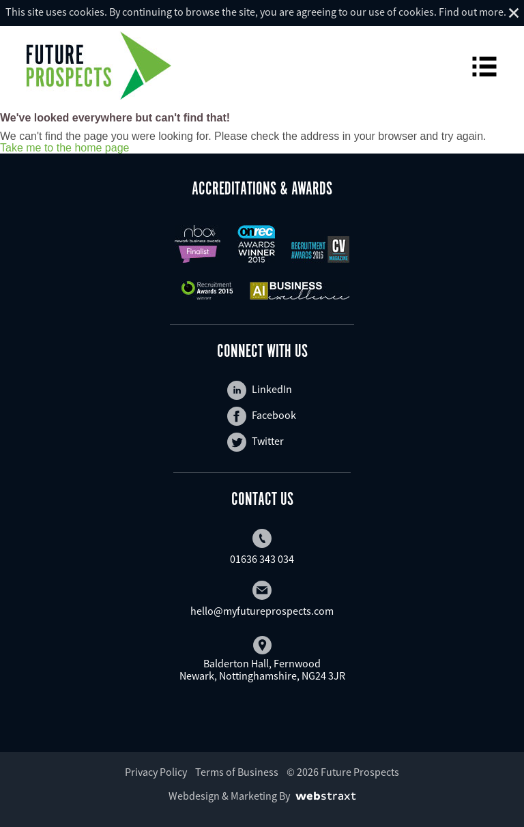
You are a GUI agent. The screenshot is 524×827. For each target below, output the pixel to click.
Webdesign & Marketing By (229, 795)
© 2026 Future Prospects (343, 772)
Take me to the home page (64, 148)
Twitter (255, 442)
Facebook (261, 416)
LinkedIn (259, 390)
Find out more (471, 11)
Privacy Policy (156, 772)
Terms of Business (236, 772)
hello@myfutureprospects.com (262, 599)
